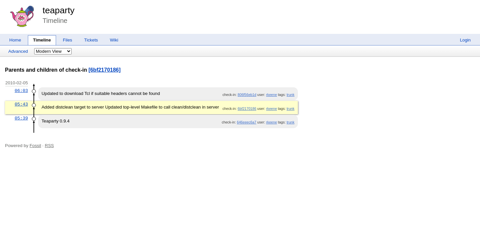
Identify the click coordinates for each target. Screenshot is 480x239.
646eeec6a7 (246, 122)
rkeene (271, 95)
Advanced (18, 51)
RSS (49, 145)
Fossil (35, 145)
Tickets (91, 40)
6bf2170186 (247, 109)
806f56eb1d (247, 95)
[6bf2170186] (105, 70)
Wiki (114, 40)
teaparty (58, 10)
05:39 (21, 118)
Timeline (42, 40)
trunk (291, 95)
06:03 (21, 91)
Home (15, 40)
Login (465, 40)
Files (67, 40)
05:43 (21, 104)
